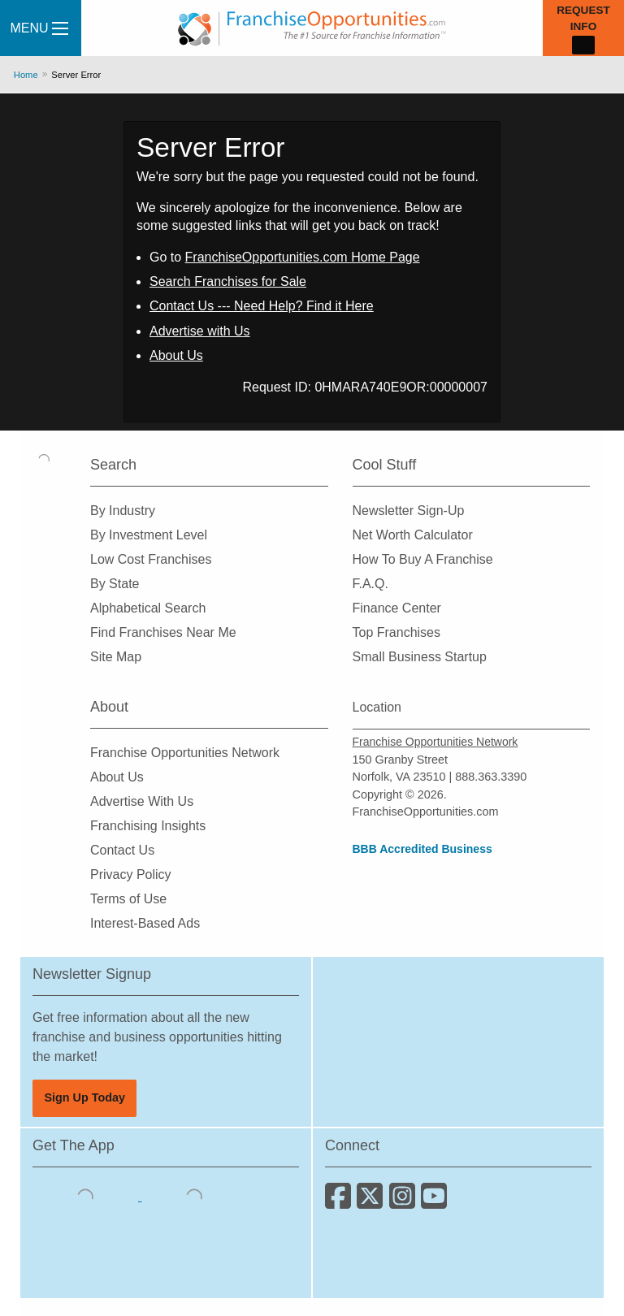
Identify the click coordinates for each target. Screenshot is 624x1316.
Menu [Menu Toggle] (38, 28)
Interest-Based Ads (145, 923)
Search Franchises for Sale (228, 281)
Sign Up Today (84, 1097)
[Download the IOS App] (86, 1196)
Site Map (115, 657)
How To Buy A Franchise (423, 559)
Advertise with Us (200, 331)
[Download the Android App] (194, 1196)
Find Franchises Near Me (163, 632)
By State (114, 584)
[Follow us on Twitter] (372, 1202)
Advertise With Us (141, 801)
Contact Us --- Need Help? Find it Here (262, 306)
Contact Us (122, 850)
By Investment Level (148, 535)
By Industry (122, 510)
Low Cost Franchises (150, 559)
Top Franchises (397, 632)
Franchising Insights (148, 826)
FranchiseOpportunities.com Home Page (302, 257)
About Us (176, 355)
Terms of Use (128, 899)
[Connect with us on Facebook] (341, 1202)
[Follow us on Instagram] (405, 1202)
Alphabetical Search (148, 608)
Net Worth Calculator (413, 535)
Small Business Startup (420, 657)
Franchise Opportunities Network (185, 753)
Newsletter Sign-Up (409, 510)
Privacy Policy (130, 874)
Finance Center (397, 608)
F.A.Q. (370, 584)
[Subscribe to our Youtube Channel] (435, 1202)
